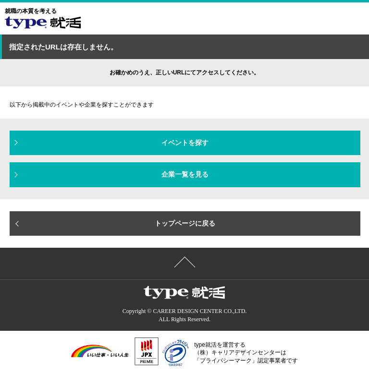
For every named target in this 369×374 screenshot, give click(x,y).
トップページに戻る (185, 223)
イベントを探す (185, 142)
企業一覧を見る (185, 174)
